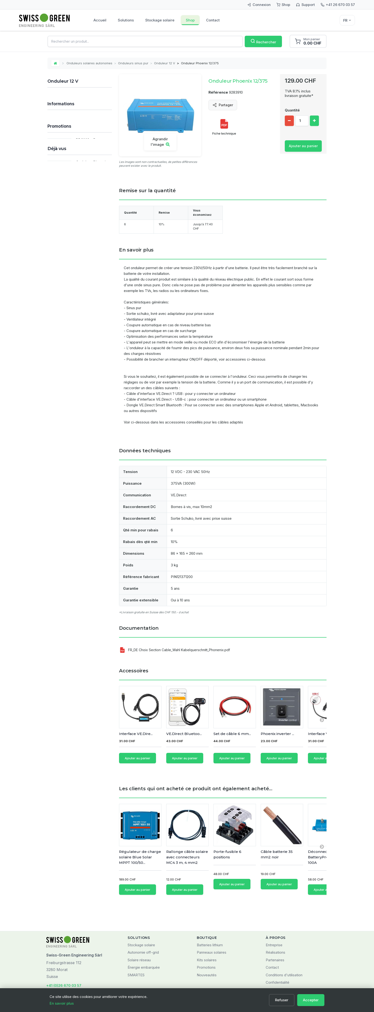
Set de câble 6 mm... (232, 734)
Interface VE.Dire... (136, 734)
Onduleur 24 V (67, 183)
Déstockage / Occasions (69, 327)
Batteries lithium (210, 923)
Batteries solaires (63, 147)
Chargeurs (58, 258)
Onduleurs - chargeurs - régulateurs (73, 210)
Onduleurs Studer (69, 221)
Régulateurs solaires (66, 137)
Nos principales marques (69, 317)
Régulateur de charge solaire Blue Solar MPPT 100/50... (140, 850)
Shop (190, 20)
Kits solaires (207, 938)
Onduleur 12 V (164, 63)
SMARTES (136, 953)
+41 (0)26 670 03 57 (63, 963)
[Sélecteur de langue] (347, 20)
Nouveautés (207, 953)
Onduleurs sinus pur (133, 63)
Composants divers (65, 278)
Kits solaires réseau (65, 108)
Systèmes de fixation (66, 239)
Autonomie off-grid (143, 930)
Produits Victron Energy (69, 297)
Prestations (59, 336)
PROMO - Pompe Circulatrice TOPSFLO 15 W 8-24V (91, 425)
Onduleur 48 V (67, 191)
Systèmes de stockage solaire (74, 118)
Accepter (311, 1000)
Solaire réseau (139, 938)
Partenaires (275, 938)
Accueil (100, 20)
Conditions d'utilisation (284, 953)
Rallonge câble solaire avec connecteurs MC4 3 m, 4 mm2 (187, 850)
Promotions (59, 405)
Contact (213, 20)
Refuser (281, 1000)
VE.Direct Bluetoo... (184, 734)
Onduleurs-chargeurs (72, 199)
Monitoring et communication (72, 268)
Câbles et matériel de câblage (74, 249)
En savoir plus (62, 1003)
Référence (218, 92)
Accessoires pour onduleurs (77, 230)
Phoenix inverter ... (277, 734)
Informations (60, 351)
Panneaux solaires (64, 128)
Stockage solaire (159, 20)
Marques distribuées (68, 382)
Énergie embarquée (144, 945)
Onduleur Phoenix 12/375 (92, 491)
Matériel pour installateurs (70, 288)
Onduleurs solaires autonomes (89, 63)
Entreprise (274, 923)
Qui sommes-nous (66, 374)
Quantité (292, 110)
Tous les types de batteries (72, 307)
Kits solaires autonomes (68, 98)
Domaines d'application (70, 390)
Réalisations (275, 930)
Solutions (126, 20)
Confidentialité (277, 960)
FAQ (55, 365)
